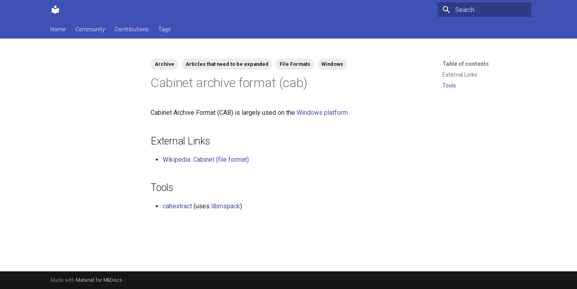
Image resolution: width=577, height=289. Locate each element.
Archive (164, 64)
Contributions (132, 29)
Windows (332, 64)
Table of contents (465, 64)
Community (90, 29)
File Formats (295, 64)
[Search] (484, 9)
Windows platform (322, 112)
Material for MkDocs (99, 280)
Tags (164, 29)
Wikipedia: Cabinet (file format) (206, 159)
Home (58, 29)
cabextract (177, 206)
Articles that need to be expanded (227, 64)
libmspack (225, 206)
